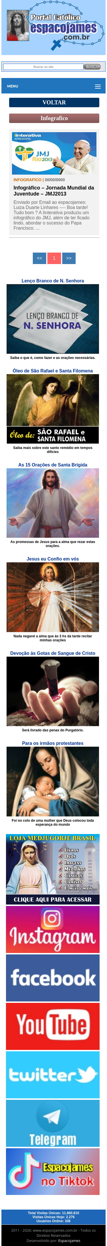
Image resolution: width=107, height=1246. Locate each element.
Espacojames (69, 1240)
